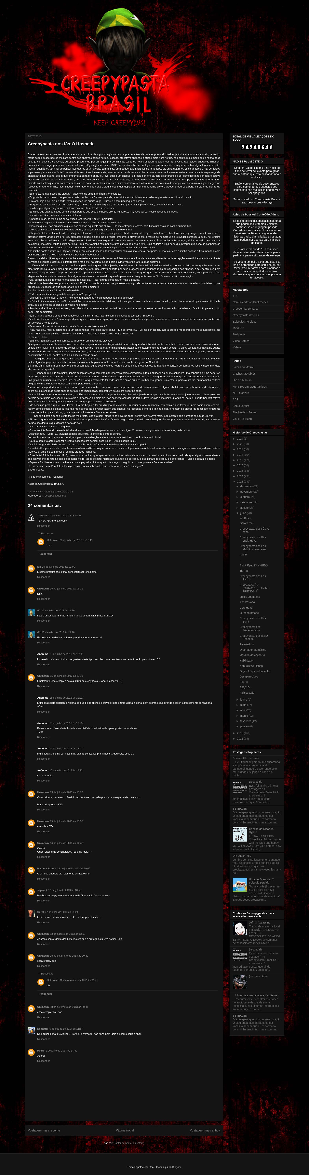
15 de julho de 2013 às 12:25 (66, 723)
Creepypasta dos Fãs (54, 495)
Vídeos (237, 347)
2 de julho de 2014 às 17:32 (61, 1050)
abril (243, 710)
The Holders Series (244, 412)
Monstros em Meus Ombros (250, 386)
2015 (240, 470)
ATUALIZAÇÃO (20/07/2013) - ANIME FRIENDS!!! (254, 588)
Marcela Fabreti (46, 868)
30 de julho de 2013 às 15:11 (76, 540)
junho (244, 699)
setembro (246, 502)
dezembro (246, 486)
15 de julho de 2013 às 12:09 (66, 653)
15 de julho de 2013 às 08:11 (66, 588)
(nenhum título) (258, 976)
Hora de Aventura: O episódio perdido (261, 881)
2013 (240, 481)
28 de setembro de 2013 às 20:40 (69, 955)
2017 (240, 460)
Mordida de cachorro (252, 655)
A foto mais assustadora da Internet (256, 995)
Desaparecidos (249, 676)
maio (243, 704)
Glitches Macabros (244, 373)
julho (243, 513)
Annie (243, 554)
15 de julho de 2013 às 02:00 (58, 566)
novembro (246, 491)
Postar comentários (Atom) (129, 1143)
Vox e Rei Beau (242, 418)
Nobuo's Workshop (251, 665)
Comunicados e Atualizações (250, 302)
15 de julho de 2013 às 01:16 (65, 515)
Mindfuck (238, 328)
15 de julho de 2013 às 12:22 (66, 697)
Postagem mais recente (44, 1130)
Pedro (41, 1050)
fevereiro (246, 721)
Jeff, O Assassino (259, 922)
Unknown (53, 540)
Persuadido (247, 644)
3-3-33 (244, 682)
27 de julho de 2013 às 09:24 (61, 911)
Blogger (176, 1167)
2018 (240, 454)
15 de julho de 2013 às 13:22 (66, 792)
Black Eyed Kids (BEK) (254, 565)
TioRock (42, 515)
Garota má (246, 523)
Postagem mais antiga (205, 1130)
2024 (240, 438)
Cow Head (246, 607)
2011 (240, 738)
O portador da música (253, 649)
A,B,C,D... (246, 687)
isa (39, 566)
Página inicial (125, 1130)
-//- (38, 610)
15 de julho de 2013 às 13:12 (66, 770)
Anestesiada (247, 602)
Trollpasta (239, 334)
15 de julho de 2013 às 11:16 (58, 610)
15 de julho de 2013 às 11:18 (58, 632)
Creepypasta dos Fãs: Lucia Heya (253, 539)
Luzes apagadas (250, 596)
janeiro (244, 726)
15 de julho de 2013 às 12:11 (66, 675)
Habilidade (246, 660)
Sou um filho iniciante (246, 758)
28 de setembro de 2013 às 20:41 (79, 980)
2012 (240, 733)
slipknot (42, 890)
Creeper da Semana (245, 308)
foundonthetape (249, 612)
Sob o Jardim (241, 405)
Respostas (47, 533)
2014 (240, 476)
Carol (40, 911)
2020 (240, 443)
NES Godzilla (241, 392)
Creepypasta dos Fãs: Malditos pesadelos (253, 547)
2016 (240, 465)
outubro (245, 496)
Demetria (42, 1028)
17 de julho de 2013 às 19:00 (73, 868)
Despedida (255, 781)
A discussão (247, 692)
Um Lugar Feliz (242, 855)
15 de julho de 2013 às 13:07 (66, 748)
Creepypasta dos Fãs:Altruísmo (250, 628)
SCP (235, 399)
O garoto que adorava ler (255, 671)
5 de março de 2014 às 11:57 (66, 1028)
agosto (244, 507)
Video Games (241, 340)
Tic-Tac (244, 570)
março (244, 715)
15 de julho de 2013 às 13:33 (66, 821)
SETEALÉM (240, 808)
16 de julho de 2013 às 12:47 (66, 843)
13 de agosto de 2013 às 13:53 (67, 933)
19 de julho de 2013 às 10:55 (64, 890)
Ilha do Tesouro (242, 380)
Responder (43, 525)
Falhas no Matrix (243, 367)
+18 (235, 295)
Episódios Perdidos (244, 321)
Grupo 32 (245, 517)
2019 (240, 449)
